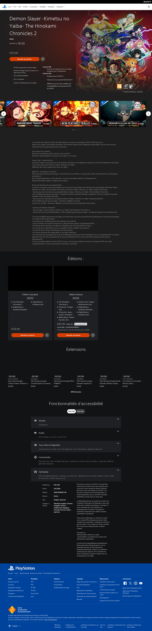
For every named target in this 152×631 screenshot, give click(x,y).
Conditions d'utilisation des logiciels (117, 626)
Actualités (43, 7)
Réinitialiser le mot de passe (86, 593)
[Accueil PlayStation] (4, 7)
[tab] (71, 411)
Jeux (9, 7)
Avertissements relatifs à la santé (88, 535)
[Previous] (3, 113)
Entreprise (11, 593)
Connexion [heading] (127, 579)
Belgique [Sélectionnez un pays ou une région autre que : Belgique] (14, 626)
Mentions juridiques (57, 626)
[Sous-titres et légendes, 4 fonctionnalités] (76, 446)
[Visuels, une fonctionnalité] (76, 422)
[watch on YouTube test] (94, 123)
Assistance (59, 7)
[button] (76, 113)
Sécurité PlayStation (83, 585)
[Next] (148, 113)
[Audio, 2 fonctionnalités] (76, 434)
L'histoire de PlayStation (16, 596)
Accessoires (33, 7)
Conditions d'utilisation (107, 582)
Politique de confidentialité (70, 626)
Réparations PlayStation (85, 590)
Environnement (59, 582)
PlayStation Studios (14, 588)
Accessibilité (58, 585)
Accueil (10, 573)
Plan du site (102, 626)
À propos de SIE (13, 582)
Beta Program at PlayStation (132, 596)
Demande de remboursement (86, 596)
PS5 (15, 7)
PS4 (19, 7)
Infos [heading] (10, 579)
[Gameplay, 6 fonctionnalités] (76, 474)
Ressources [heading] (104, 579)
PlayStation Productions (16, 590)
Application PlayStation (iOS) (132, 588)
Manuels (79, 599)
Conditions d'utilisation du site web (89, 626)
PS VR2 (33, 588)
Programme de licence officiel (110, 601)
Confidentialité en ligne (61, 588)
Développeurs (104, 598)
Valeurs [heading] (57, 579)
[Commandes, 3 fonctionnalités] (76, 460)
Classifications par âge (107, 590)
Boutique (51, 7)
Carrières (11, 585)
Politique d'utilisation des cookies (134, 626)
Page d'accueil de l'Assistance (87, 582)
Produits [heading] (34, 579)
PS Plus (25, 7)
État (78, 588)
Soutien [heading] (80, 579)
